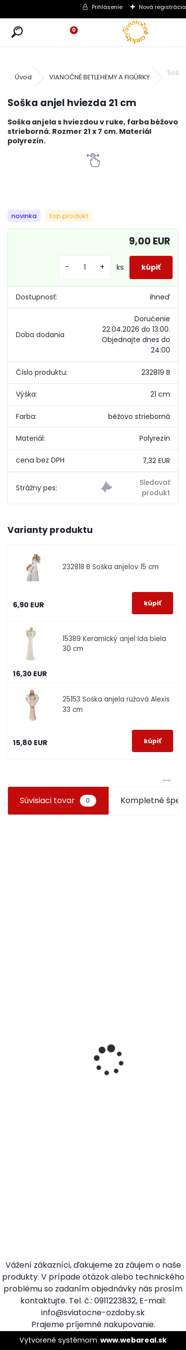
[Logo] (136, 32)
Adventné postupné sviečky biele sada (136, 1055)
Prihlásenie (107, 7)
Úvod (23, 77)
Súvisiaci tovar (58, 801)
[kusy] (85, 267)
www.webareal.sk (133, 1340)
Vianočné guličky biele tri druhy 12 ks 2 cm (32, 1113)
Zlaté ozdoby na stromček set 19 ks (83, 1142)
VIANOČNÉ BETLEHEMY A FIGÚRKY (99, 77)
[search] (17, 32)
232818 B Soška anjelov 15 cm (110, 567)
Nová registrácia (162, 7)
